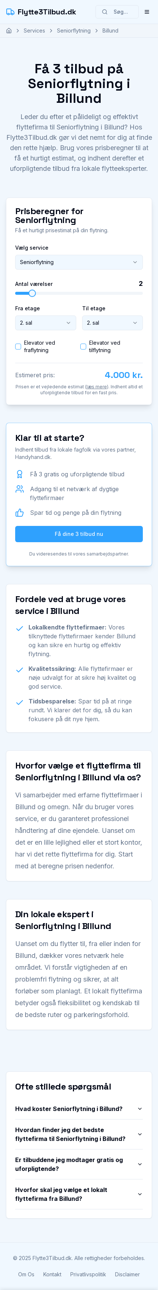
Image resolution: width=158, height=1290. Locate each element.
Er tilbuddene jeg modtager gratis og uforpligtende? (79, 1164)
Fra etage (27, 308)
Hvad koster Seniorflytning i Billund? (79, 1108)
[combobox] (79, 262)
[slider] (32, 293)
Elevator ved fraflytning (39, 346)
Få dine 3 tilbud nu (79, 534)
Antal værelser (34, 284)
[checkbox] (18, 346)
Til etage (93, 308)
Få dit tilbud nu (79, 1270)
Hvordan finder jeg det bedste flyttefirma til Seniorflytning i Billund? (79, 1134)
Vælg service (31, 247)
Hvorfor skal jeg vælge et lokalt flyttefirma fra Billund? (79, 1194)
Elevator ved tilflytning (104, 346)
